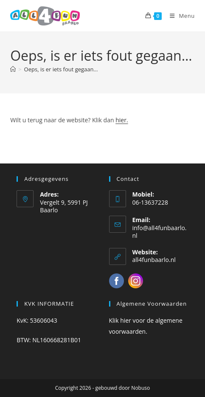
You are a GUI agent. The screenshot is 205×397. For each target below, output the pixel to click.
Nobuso (140, 387)
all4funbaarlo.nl (154, 260)
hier (125, 320)
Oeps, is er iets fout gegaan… (61, 69)
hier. (121, 120)
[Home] (13, 69)
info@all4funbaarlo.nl (159, 231)
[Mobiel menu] (179, 16)
